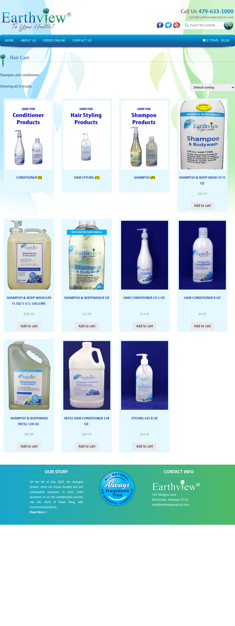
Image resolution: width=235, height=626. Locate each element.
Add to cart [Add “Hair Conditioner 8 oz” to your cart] (202, 326)
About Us (28, 40)
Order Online (54, 40)
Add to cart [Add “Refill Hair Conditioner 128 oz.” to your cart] (86, 446)
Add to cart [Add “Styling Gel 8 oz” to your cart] (144, 446)
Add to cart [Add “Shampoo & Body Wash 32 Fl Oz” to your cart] (202, 206)
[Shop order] (212, 87)
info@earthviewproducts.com (211, 17)
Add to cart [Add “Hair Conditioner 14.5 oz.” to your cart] (144, 326)
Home (9, 40)
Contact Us (81, 40)
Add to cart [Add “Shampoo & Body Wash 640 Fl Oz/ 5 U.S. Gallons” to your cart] (29, 326)
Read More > (38, 512)
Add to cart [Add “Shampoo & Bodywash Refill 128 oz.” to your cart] (29, 446)
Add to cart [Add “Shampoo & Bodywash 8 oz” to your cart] (86, 326)
